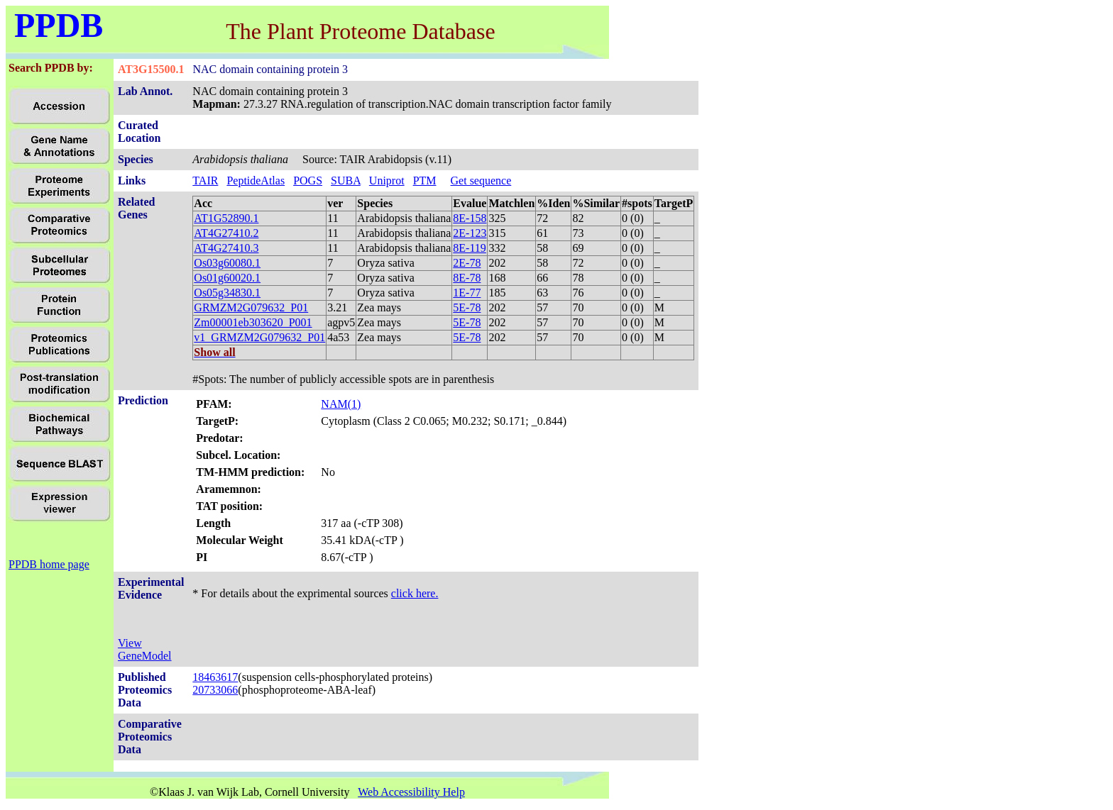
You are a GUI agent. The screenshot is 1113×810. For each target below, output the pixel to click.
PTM (425, 180)
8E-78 (467, 278)
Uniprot (387, 180)
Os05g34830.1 (227, 293)
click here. (415, 593)
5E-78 (467, 307)
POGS (307, 180)
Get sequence (481, 180)
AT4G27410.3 (226, 248)
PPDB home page (49, 564)
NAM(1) (341, 404)
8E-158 (469, 218)
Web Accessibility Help (411, 792)
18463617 (215, 677)
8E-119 (469, 248)
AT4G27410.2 (226, 233)
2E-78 (467, 263)
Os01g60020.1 (227, 278)
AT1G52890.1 (226, 218)
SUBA (346, 180)
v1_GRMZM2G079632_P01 (259, 337)
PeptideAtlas (255, 180)
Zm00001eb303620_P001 (253, 322)
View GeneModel (145, 649)
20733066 (215, 690)
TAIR (205, 180)
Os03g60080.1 (227, 263)
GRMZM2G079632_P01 (251, 307)
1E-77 (467, 293)
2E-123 (469, 233)
